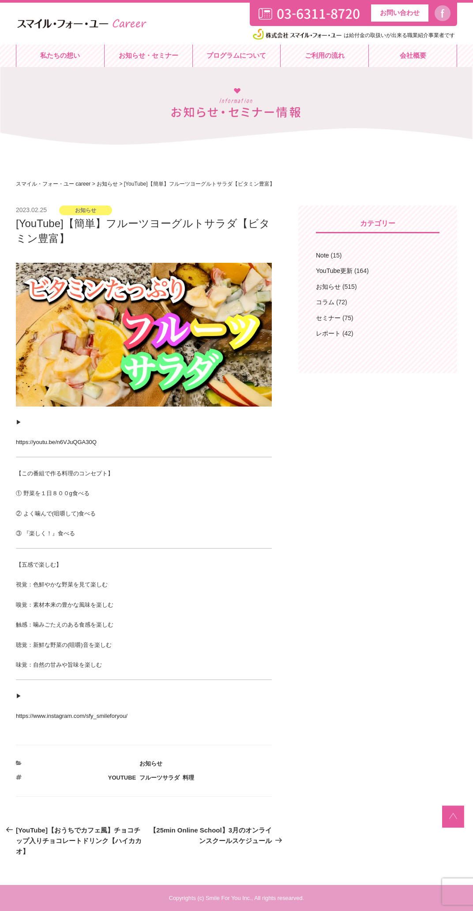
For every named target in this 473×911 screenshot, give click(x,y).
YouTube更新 (334, 270)
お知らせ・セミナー (148, 55)
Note (322, 255)
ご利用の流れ (325, 55)
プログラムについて (236, 55)
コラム (325, 302)
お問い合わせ (400, 12)
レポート (328, 333)
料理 (188, 777)
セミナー (328, 317)
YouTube (122, 777)
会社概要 (413, 55)
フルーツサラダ (159, 777)
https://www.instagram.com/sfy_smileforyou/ (72, 716)
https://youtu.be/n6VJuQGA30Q (56, 442)
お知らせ (150, 763)
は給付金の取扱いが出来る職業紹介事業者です (353, 35)
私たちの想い (60, 55)
